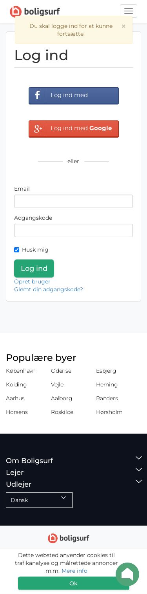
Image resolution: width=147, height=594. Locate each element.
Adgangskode (33, 217)
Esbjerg (106, 370)
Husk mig (31, 249)
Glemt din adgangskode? (48, 289)
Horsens (16, 412)
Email (22, 188)
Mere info (74, 570)
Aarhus (15, 398)
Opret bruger (32, 281)
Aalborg (61, 398)
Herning (107, 384)
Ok (73, 583)
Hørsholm (109, 412)
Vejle (57, 384)
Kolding (16, 384)
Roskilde (62, 412)
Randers (107, 398)
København (21, 370)
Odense (61, 370)
